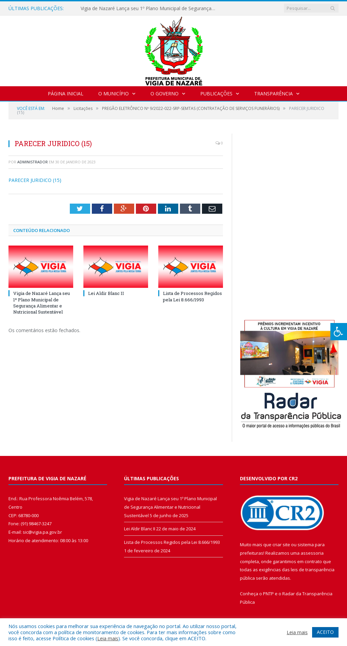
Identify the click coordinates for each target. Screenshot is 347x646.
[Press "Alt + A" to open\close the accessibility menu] (338, 331)
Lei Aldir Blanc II (106, 293)
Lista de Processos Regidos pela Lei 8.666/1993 (192, 296)
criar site (281, 544)
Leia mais (107, 638)
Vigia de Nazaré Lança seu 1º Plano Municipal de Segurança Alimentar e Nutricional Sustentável (150, 8)
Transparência (273, 93)
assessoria (312, 553)
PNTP (268, 594)
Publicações (216, 93)
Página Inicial (65, 93)
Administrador (32, 161)
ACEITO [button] (325, 632)
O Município (113, 93)
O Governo (164, 93)
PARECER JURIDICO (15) (34, 180)
